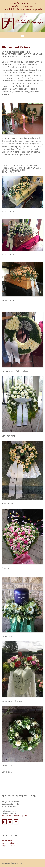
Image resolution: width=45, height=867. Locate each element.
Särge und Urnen (9, 845)
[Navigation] (22, 35)
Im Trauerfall (7, 841)
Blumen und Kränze (10, 843)
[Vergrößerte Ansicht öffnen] (22, 118)
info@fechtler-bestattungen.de (26, 9)
